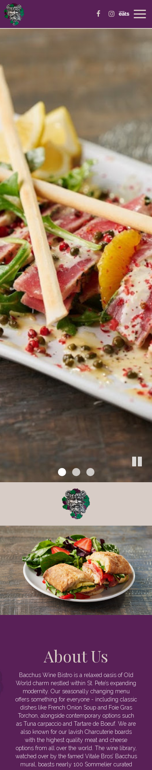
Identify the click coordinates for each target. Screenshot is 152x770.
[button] (146, 476)
